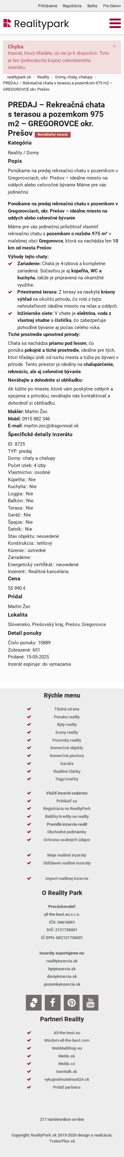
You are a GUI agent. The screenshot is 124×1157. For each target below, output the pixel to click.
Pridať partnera (66, 1087)
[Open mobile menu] (115, 23)
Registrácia (72, 6)
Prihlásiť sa (66, 801)
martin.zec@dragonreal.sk (51, 426)
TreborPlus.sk (62, 1141)
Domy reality (67, 732)
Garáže (67, 763)
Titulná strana (66, 709)
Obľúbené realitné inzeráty (67, 863)
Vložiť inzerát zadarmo (66, 793)
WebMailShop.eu (67, 1048)
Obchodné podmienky (66, 831)
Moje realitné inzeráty (66, 855)
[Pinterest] (72, 1003)
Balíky (92, 6)
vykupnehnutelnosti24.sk (66, 1079)
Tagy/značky (66, 779)
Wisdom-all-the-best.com (66, 1040)
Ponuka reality (67, 717)
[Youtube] (90, 1003)
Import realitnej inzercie (66, 878)
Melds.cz (66, 1063)
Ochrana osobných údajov (67, 839)
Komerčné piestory (67, 755)
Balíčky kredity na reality (67, 816)
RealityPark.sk (44, 1135)
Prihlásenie (47, 6)
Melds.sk (66, 1056)
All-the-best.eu (67, 1032)
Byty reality (67, 724)
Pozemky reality (66, 740)
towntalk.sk (66, 1071)
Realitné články (66, 771)
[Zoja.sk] (34, 1003)
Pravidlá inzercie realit (67, 824)
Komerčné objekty (66, 747)
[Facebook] (53, 1003)
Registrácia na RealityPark (67, 808)
